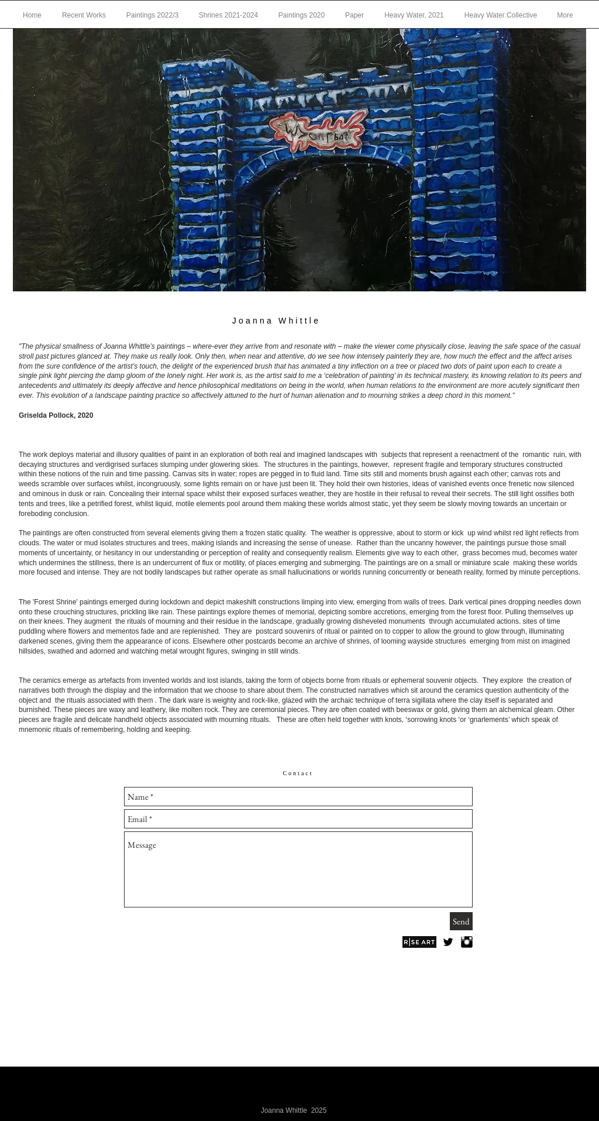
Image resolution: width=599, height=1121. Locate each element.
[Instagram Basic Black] (467, 942)
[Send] (461, 921)
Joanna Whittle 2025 (294, 1110)
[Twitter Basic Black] (448, 942)
